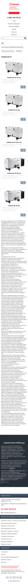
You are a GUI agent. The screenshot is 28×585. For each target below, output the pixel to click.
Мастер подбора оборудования (9, 557)
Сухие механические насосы (9, 523)
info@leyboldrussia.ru (10, 512)
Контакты (14, 35)
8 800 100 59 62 (14, 17)
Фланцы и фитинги (6, 539)
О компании (4, 552)
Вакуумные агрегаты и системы (9, 531)
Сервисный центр (6, 559)
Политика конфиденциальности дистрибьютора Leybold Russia (10, 566)
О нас (14, 21)
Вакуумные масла (6, 544)
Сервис (14, 29)
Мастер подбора (14, 26)
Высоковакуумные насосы (8, 528)
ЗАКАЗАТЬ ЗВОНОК (14, 13)
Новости (14, 32)
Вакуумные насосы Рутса (8, 526)
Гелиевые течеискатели (7, 536)
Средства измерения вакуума (9, 533)
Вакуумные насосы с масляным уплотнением (13, 520)
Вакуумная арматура (6, 541)
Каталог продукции (14, 24)
